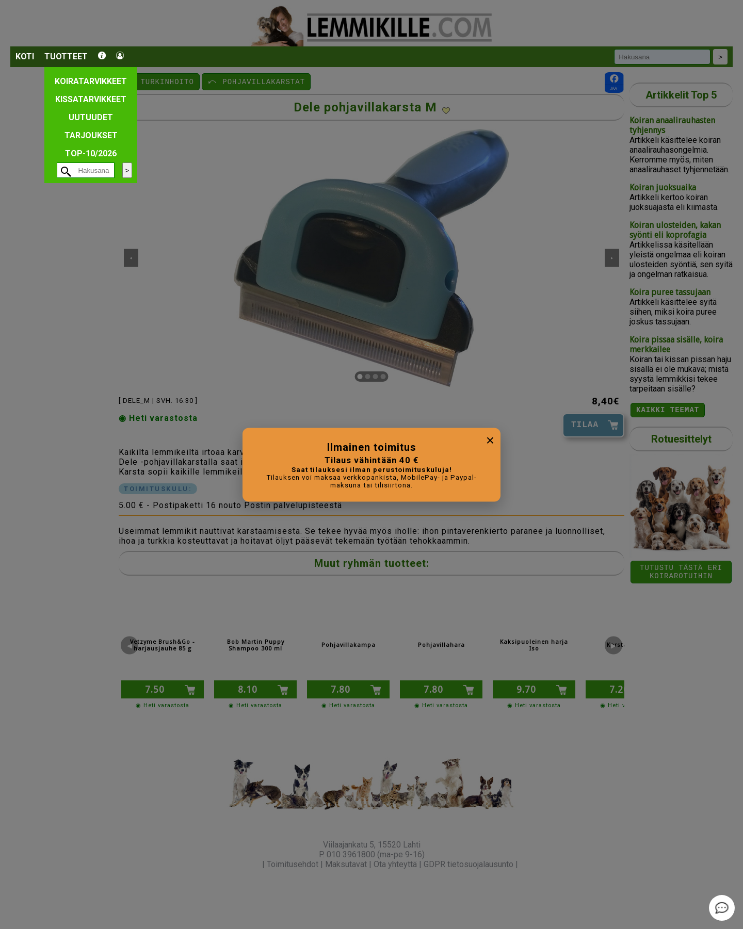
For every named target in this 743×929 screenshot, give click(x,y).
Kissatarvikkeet (90, 99)
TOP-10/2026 (91, 153)
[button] (157, 882)
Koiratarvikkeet (91, 81)
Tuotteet (66, 56)
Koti (24, 56)
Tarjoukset (91, 135)
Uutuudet (91, 117)
